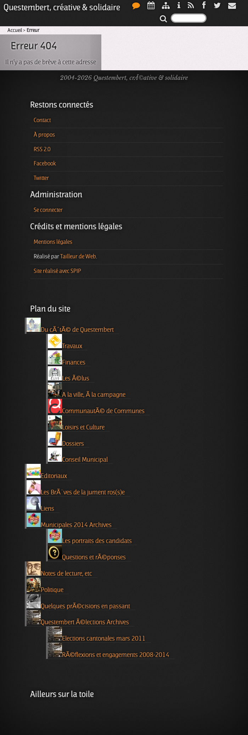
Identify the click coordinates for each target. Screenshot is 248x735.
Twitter (41, 178)
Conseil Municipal (78, 455)
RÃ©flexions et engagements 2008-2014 (108, 650)
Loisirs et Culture (76, 423)
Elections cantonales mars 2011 (97, 634)
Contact (42, 120)
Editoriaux (47, 471)
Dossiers (66, 439)
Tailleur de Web (78, 256)
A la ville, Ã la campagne (86, 390)
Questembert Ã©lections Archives (78, 618)
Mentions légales (53, 242)
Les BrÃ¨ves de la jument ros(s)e (76, 488)
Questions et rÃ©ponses (87, 553)
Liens (40, 504)
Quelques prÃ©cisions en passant (78, 602)
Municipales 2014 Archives (69, 520)
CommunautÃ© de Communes (96, 407)
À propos (44, 135)
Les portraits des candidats (90, 536)
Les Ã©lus (68, 374)
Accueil (14, 30)
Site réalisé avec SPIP (57, 271)
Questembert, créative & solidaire (62, 7)
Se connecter (48, 210)
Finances (66, 358)
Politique (45, 585)
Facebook (45, 163)
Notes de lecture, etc (59, 569)
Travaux (65, 342)
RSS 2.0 (42, 149)
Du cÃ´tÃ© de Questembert (70, 325)
